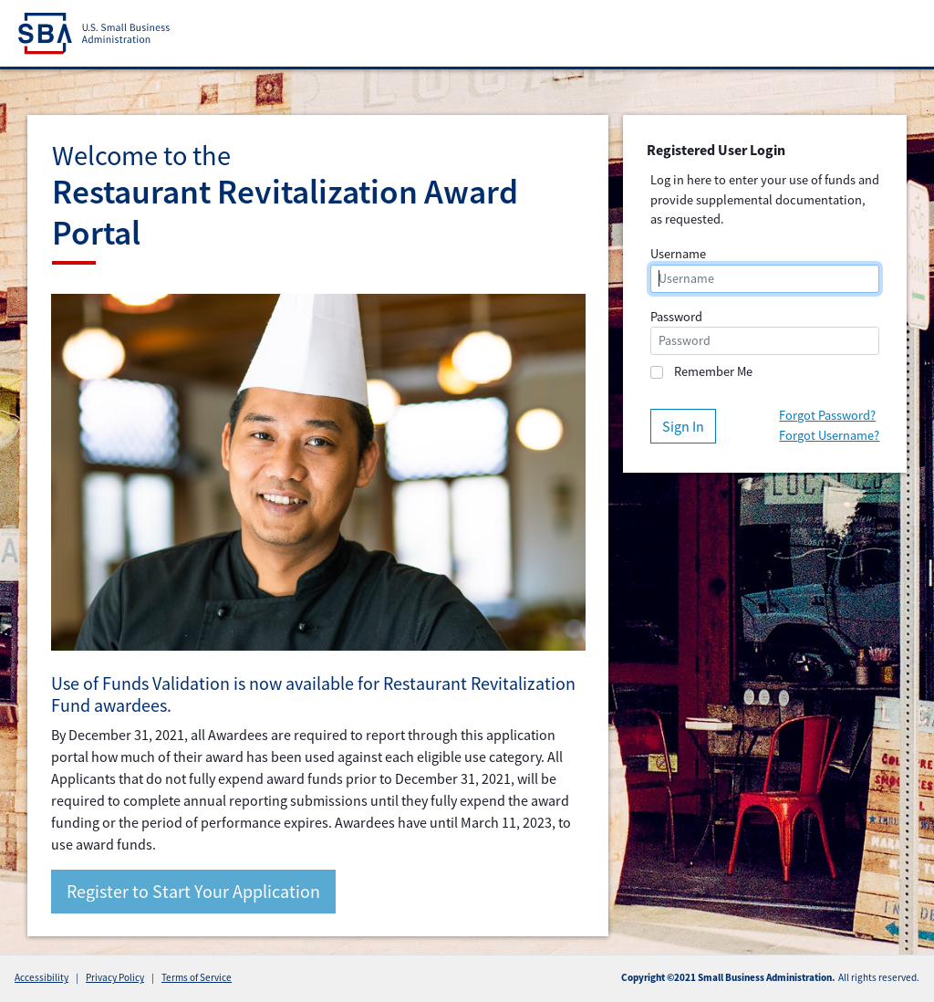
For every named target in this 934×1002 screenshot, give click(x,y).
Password (676, 316)
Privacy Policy (115, 977)
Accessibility (41, 977)
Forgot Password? (827, 415)
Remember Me (713, 371)
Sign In (683, 426)
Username (678, 253)
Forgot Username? (829, 435)
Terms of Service (196, 977)
